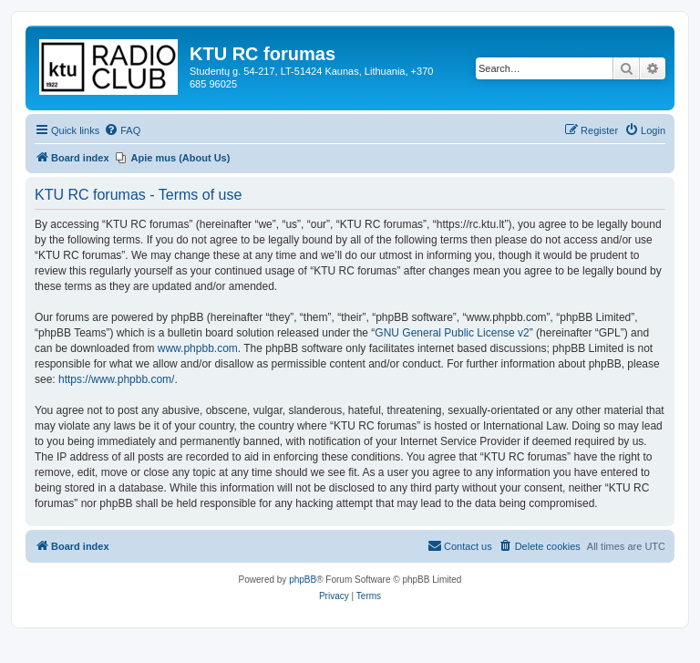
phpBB (302, 580)
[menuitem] (122, 130)
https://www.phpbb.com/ (116, 379)
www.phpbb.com (198, 348)
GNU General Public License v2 (452, 332)
